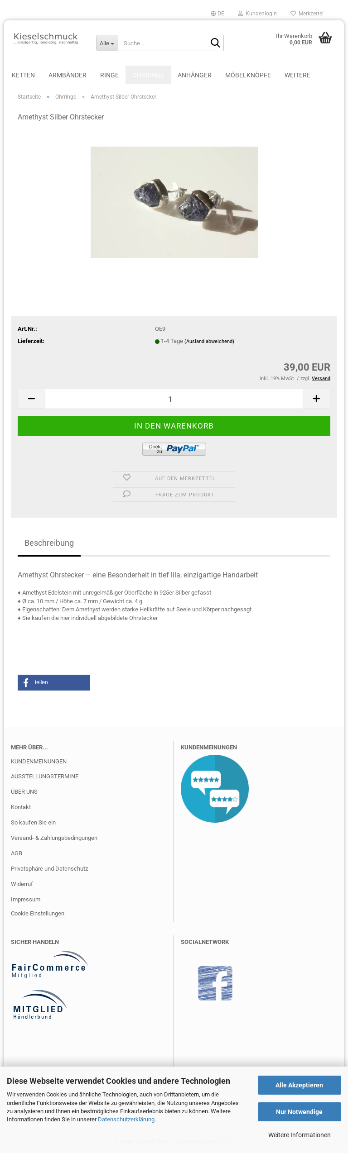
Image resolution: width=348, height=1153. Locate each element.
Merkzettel (307, 13)
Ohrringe (148, 75)
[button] (217, 13)
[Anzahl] (174, 399)
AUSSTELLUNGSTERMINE (44, 776)
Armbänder (67, 75)
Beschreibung (49, 543)
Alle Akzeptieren (299, 1085)
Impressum (25, 899)
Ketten (23, 75)
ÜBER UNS (24, 791)
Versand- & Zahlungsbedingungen (54, 837)
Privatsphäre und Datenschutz (49, 868)
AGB (16, 853)
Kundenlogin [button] (257, 13)
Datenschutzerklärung (126, 1119)
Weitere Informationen (299, 1135)
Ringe (109, 75)
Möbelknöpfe (248, 75)
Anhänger (195, 75)
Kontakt (21, 807)
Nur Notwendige (299, 1111)
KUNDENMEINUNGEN (39, 761)
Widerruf (22, 884)
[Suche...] (107, 43)
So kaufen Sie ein (33, 822)
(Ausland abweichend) (209, 341)
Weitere (297, 75)
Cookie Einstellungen (37, 913)
